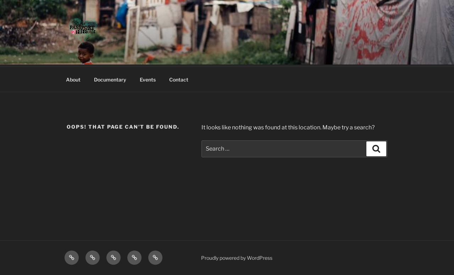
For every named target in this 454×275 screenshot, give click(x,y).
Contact (178, 80)
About (73, 80)
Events (148, 80)
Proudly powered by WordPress (236, 258)
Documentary (110, 80)
